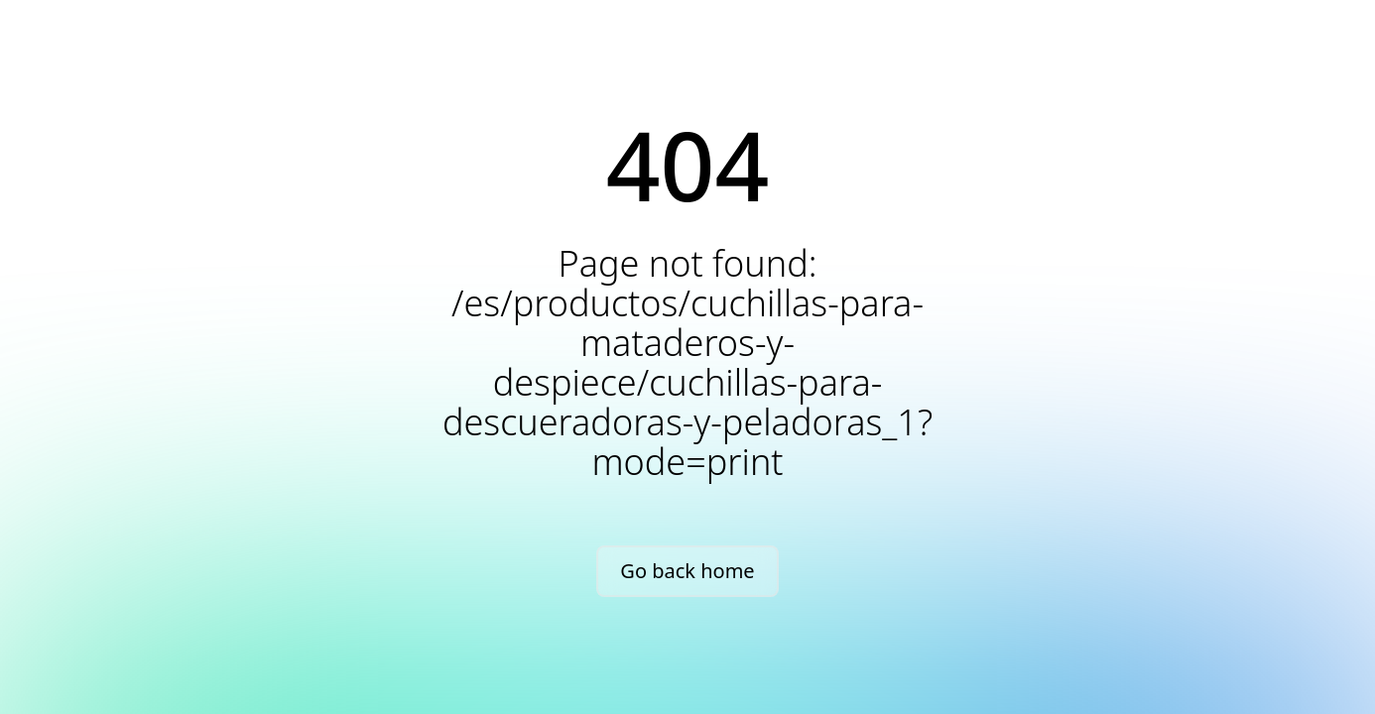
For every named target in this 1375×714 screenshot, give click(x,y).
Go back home (687, 570)
